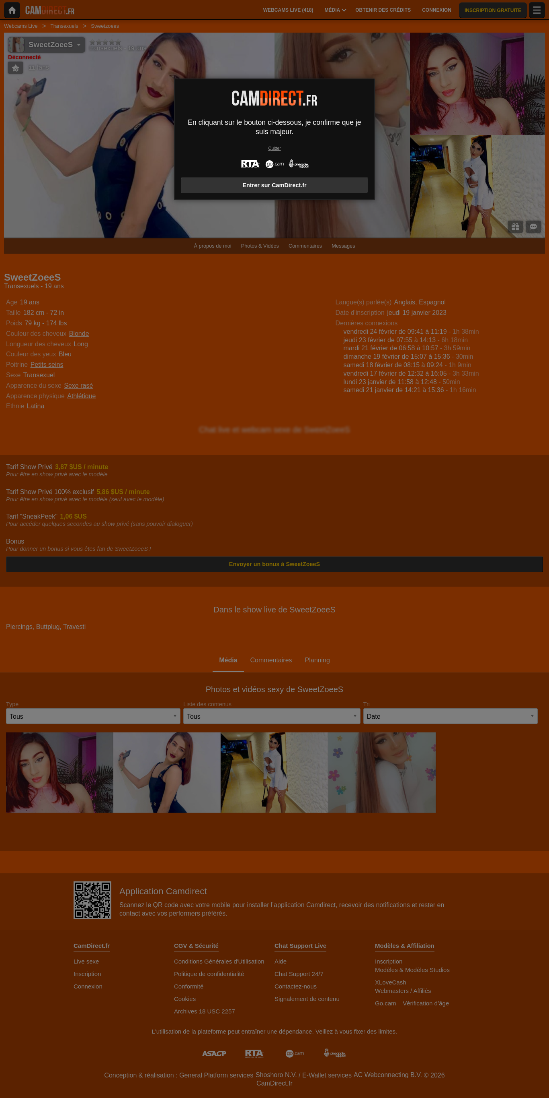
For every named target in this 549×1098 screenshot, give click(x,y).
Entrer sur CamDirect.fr (274, 185)
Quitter (274, 148)
